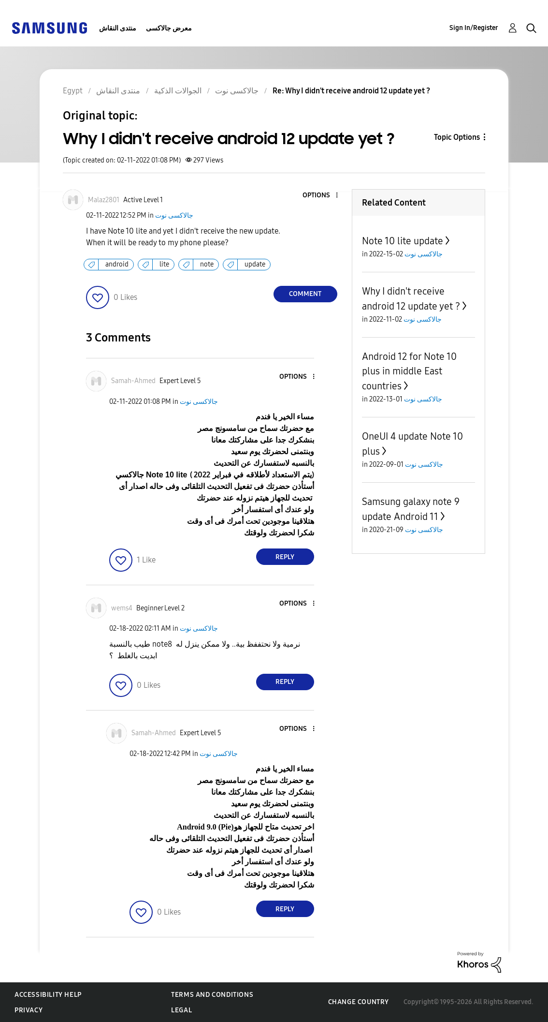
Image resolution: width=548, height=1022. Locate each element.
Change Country (358, 1002)
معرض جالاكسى (169, 28)
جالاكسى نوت (174, 215)
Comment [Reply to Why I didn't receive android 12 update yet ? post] (305, 294)
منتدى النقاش (117, 28)
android (117, 264)
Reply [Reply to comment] (284, 557)
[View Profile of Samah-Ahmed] (133, 381)
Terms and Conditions (212, 995)
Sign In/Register (473, 28)
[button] (320, 195)
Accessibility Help (48, 995)
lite (164, 264)
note (207, 264)
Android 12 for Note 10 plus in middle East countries (409, 371)
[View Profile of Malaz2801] (103, 200)
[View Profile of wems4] (121, 608)
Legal (181, 1010)
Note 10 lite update (402, 241)
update (255, 264)
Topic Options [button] (457, 137)
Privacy (28, 1010)
